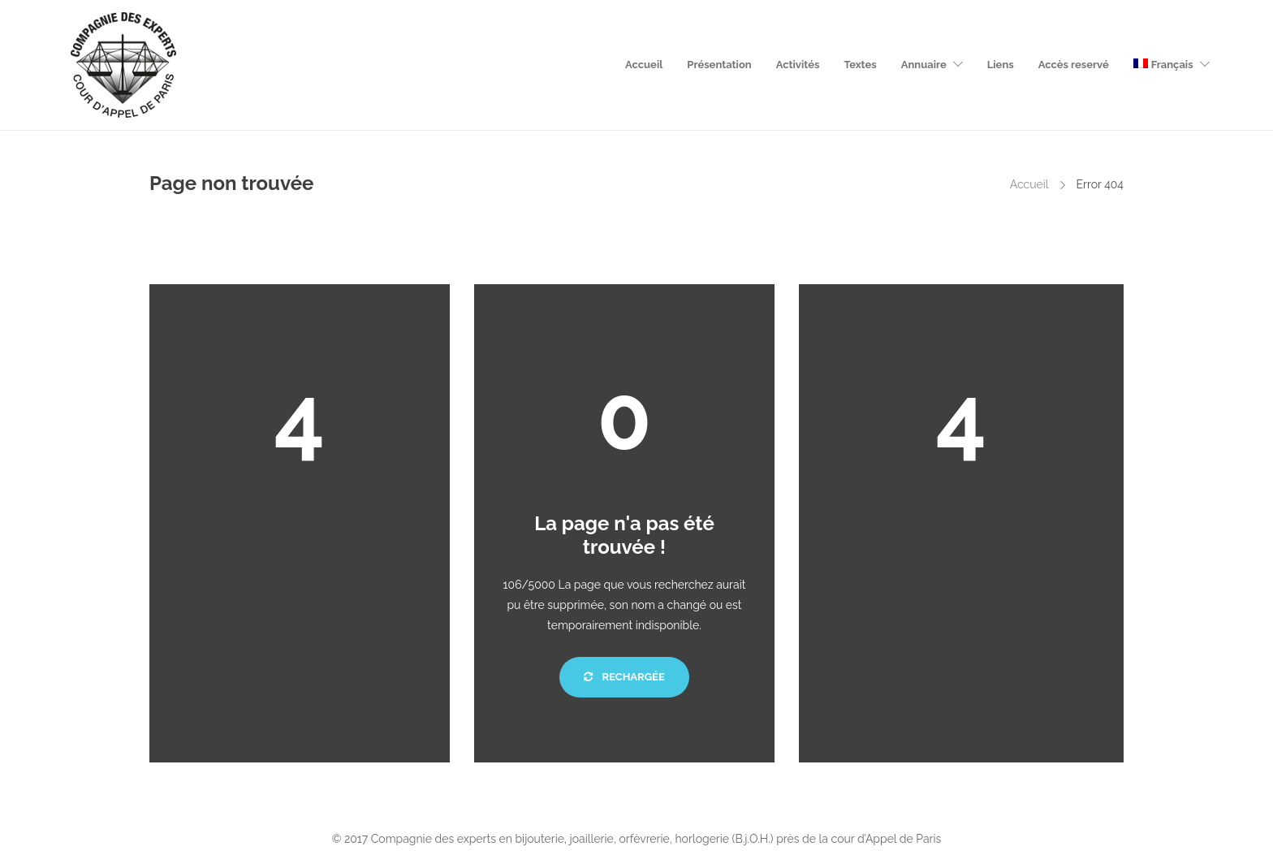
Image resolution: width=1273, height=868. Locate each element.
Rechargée (624, 677)
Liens (1000, 64)
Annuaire (924, 64)
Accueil (643, 64)
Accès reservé (1073, 64)
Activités (798, 64)
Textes (860, 64)
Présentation (719, 64)
